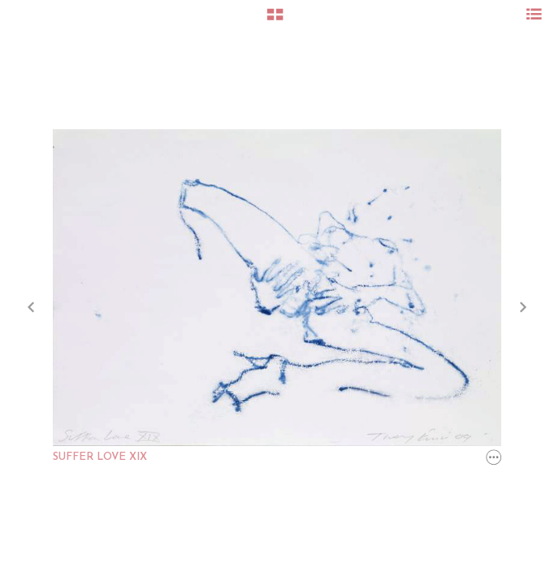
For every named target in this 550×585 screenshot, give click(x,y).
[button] (275, 20)
